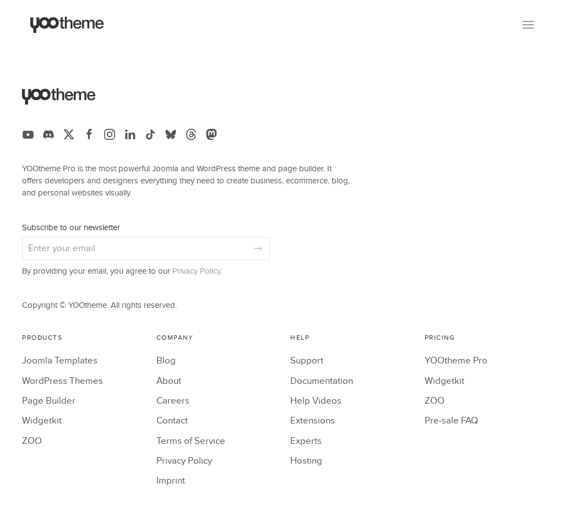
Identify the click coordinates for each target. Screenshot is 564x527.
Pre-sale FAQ (451, 420)
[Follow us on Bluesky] (171, 134)
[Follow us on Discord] (48, 134)
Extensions (312, 420)
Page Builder (48, 400)
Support (306, 360)
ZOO (32, 441)
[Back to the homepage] (67, 25)
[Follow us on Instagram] (110, 134)
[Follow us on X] (69, 134)
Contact (172, 420)
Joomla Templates (59, 360)
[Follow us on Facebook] (89, 134)
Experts (306, 441)
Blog (166, 360)
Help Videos (315, 400)
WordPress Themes (62, 381)
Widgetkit (42, 420)
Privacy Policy (196, 271)
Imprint (170, 480)
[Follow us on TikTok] (150, 134)
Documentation (321, 381)
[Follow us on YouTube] (28, 134)
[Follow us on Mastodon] (211, 134)
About (168, 381)
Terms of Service (190, 441)
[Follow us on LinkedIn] (130, 134)
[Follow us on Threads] (191, 134)
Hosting (306, 460)
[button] (528, 25)
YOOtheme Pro (456, 360)
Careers (172, 400)
